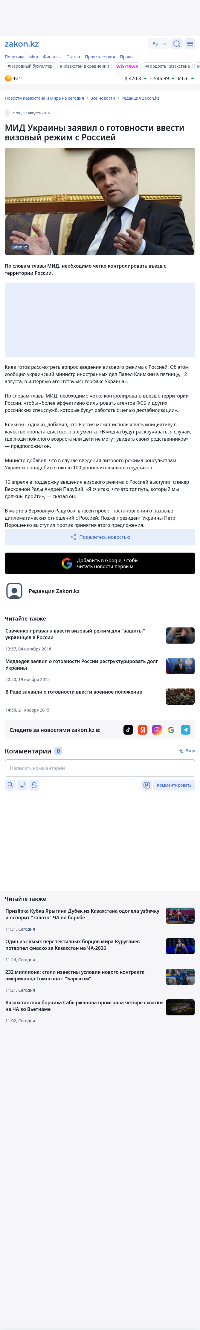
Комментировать (174, 785)
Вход (190, 750)
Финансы (52, 57)
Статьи (73, 57)
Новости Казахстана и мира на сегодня (44, 98)
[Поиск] (176, 43)
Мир (33, 57)
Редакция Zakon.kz (140, 98)
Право (126, 57)
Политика (15, 57)
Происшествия (100, 57)
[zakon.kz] (22, 44)
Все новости (102, 98)
